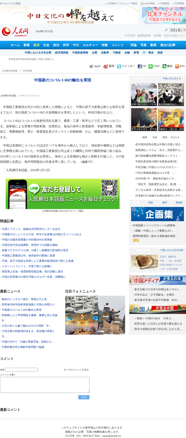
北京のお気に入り (174, 35)
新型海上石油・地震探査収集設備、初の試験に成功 (32, 271)
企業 (94, 52)
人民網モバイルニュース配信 (121, 3)
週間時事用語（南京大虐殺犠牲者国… (155, 238)
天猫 (162, 260)
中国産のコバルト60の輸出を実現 (22, 309)
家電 (136, 52)
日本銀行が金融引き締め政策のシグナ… (159, 195)
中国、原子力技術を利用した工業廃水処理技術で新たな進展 (38, 260)
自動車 (105, 52)
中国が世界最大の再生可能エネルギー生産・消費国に (34, 276)
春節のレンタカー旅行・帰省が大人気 (28, 59)
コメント (118, 45)
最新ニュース (10, 291)
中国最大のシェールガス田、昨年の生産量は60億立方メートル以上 (42, 234)
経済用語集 (61, 52)
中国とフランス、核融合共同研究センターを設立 (31, 229)
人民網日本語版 (9, 70)
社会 (46, 45)
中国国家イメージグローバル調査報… (155, 225)
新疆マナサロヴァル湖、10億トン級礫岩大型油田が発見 (35, 250)
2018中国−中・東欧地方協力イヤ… (156, 178)
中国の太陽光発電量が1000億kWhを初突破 (27, 239)
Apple (94, 66)
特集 (105, 45)
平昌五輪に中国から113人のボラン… (157, 167)
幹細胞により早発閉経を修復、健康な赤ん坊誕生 (30, 318)
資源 (160, 52)
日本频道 (178, 3)
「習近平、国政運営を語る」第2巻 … (158, 184)
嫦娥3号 (172, 256)
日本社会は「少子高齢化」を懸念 (154, 294)
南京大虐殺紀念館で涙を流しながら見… (158, 329)
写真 (143, 45)
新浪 (108, 66)
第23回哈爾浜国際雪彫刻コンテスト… (157, 155)
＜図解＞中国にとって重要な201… (153, 230)
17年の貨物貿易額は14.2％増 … (155, 172)
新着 (27, 45)
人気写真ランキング (143, 78)
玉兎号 (163, 256)
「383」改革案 (173, 260)
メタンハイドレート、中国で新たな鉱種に (27, 266)
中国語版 (163, 3)
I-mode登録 (147, 3)
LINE (154, 66)
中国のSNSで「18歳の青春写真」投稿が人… (28, 341)
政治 (56, 45)
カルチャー (90, 45)
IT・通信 (148, 52)
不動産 (117, 52)
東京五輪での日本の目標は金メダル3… (157, 289)
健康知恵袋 (144, 35)
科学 (66, 45)
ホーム (15, 45)
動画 (153, 45)
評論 (134, 45)
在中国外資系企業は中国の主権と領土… (159, 144)
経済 (36, 45)
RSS (180, 66)
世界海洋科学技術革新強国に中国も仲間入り (28, 304)
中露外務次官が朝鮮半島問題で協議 (23, 347)
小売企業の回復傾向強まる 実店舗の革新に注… (28, 334)
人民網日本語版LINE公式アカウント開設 (63, 195)
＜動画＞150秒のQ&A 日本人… (154, 318)
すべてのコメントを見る (76, 369)
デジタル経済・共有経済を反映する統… (159, 190)
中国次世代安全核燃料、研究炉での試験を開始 (30, 245)
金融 (127, 52)
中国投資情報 (80, 52)
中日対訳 (130, 35)
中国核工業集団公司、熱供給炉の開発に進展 (28, 255)
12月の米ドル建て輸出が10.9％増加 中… (27, 325)
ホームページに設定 (10, 3)
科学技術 (27, 70)
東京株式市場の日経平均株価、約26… (157, 300)
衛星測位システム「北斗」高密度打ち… (159, 150)
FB (142, 66)
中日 (76, 45)
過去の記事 (167, 45)
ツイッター (126, 66)
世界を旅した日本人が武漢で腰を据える (158, 323)
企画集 (157, 35)
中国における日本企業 (38, 52)
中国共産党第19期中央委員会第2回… (157, 161)
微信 (167, 66)
